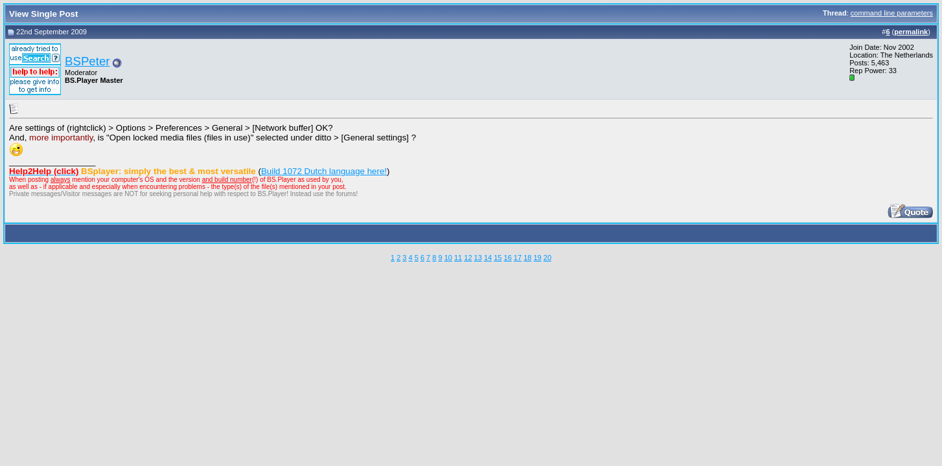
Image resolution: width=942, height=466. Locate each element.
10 (448, 257)
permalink (911, 32)
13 (478, 257)
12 (468, 257)
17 (518, 257)
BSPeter (87, 61)
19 (537, 257)
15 (497, 257)
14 (488, 257)
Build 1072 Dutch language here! (324, 171)
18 (527, 257)
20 (547, 257)
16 (508, 257)
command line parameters (892, 13)
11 (458, 257)
